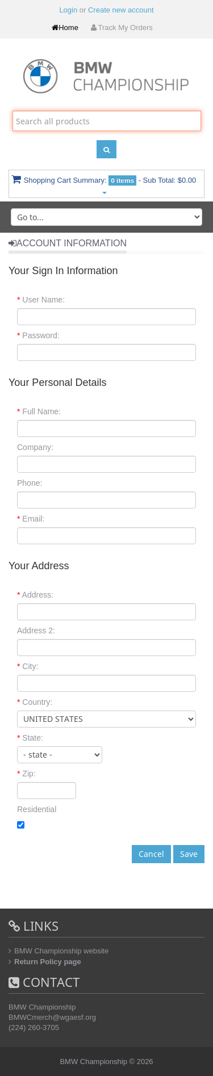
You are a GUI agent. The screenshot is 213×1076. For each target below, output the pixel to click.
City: (27, 666)
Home (65, 27)
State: (30, 737)
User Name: (41, 299)
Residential (36, 809)
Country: (34, 702)
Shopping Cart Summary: (104, 184)
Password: (38, 335)
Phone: (29, 482)
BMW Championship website (61, 951)
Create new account (121, 10)
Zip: (26, 773)
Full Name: (39, 411)
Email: (30, 518)
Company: (35, 447)
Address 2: (36, 630)
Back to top (193, 1058)
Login (68, 10)
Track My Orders (121, 27)
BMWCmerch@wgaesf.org (52, 1017)
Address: (35, 594)
